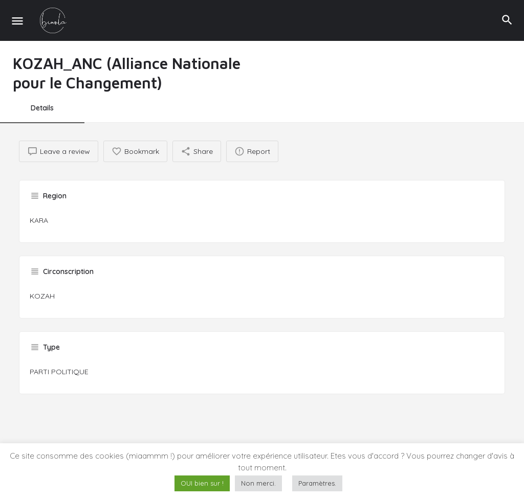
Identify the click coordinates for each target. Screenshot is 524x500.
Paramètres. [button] (317, 483)
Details (42, 107)
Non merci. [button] (258, 483)
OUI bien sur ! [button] (202, 483)
